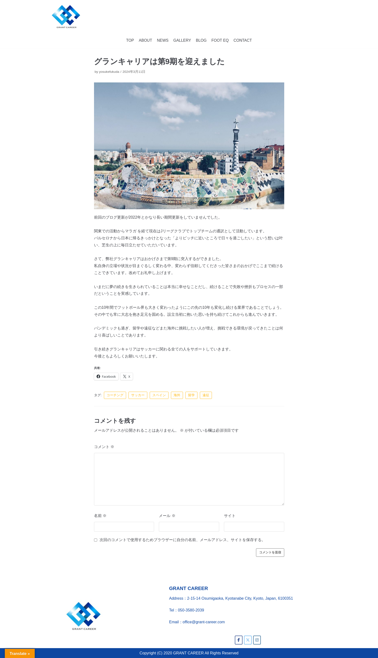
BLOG (201, 40)
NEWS (163, 40)
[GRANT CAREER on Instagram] (257, 640)
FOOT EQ (220, 40)
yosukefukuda (109, 72)
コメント (104, 447)
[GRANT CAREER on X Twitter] (248, 640)
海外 (177, 395)
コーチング (115, 395)
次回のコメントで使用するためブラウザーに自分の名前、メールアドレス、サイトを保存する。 (182, 540)
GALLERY (182, 40)
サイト (230, 516)
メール (167, 516)
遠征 (205, 395)
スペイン (159, 395)
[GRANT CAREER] (66, 16)
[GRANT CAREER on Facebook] (239, 640)
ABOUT (145, 40)
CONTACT (243, 40)
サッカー (138, 395)
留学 (191, 395)
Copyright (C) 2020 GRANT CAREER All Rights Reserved (189, 653)
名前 (100, 516)
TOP (130, 40)
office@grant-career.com (204, 622)
